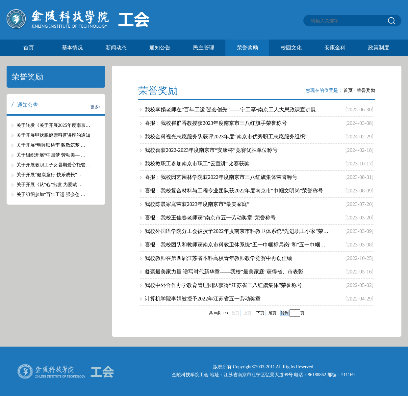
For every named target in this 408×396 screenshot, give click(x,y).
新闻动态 (116, 47)
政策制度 (378, 47)
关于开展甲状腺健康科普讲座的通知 (53, 135)
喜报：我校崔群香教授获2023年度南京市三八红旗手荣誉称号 (216, 123)
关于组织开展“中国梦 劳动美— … (50, 155)
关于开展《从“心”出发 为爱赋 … (49, 184)
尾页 (272, 313)
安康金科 (334, 47)
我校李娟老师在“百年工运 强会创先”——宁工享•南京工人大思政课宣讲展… (233, 109)
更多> (95, 107)
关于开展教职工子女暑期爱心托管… (53, 164)
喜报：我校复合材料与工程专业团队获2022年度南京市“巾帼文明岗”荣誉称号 (234, 190)
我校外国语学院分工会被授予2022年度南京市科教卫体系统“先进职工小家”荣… (236, 231)
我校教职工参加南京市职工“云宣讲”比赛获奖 (197, 163)
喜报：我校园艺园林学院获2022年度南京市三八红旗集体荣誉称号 (221, 177)
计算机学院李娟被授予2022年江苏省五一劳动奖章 (203, 298)
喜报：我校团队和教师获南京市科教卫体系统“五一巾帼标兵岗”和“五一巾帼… (235, 244)
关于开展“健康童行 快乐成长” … (49, 174)
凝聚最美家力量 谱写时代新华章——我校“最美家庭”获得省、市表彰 (224, 271)
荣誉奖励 (247, 47)
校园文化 (291, 47)
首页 (28, 47)
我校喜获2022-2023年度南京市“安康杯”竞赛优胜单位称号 (211, 150)
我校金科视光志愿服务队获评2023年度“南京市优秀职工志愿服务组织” (226, 136)
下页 (260, 313)
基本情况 (72, 47)
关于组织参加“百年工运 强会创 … (50, 194)
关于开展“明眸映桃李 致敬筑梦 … (50, 145)
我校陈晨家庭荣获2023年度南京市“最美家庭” (197, 204)
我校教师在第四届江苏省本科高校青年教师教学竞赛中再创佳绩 (218, 258)
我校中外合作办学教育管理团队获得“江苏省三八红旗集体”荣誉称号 (223, 285)
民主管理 (203, 47)
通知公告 (159, 47)
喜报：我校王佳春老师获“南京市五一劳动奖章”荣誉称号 (210, 217)
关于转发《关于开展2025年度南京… (53, 125)
